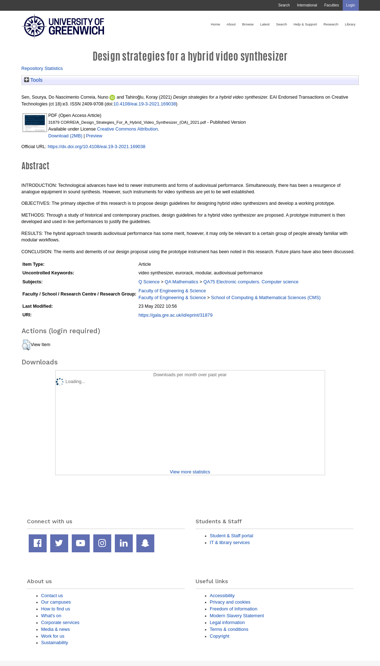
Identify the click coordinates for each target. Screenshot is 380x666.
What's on (51, 615)
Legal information (227, 622)
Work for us (53, 636)
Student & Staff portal (231, 535)
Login (350, 5)
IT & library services (230, 542)
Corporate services (60, 622)
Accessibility (222, 595)
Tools (33, 80)
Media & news (55, 629)
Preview (94, 135)
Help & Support (305, 24)
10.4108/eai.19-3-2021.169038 (144, 104)
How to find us (55, 608)
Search (284, 5)
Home (215, 24)
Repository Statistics (42, 68)
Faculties (331, 5)
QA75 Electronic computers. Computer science (251, 281)
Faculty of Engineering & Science (172, 290)
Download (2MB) (65, 135)
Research (331, 24)
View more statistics (190, 471)
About (230, 24)
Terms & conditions (229, 629)
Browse (248, 24)
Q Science (149, 281)
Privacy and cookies (230, 602)
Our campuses (56, 602)
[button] (26, 345)
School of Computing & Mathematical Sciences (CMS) (265, 297)
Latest (264, 24)
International (307, 5)
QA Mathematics (181, 281)
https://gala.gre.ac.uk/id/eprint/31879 (175, 315)
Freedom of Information (234, 608)
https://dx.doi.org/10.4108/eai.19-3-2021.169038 (96, 146)
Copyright (220, 636)
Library (350, 24)
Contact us (52, 595)
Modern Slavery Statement (237, 615)
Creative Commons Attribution (127, 129)
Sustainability (54, 642)
